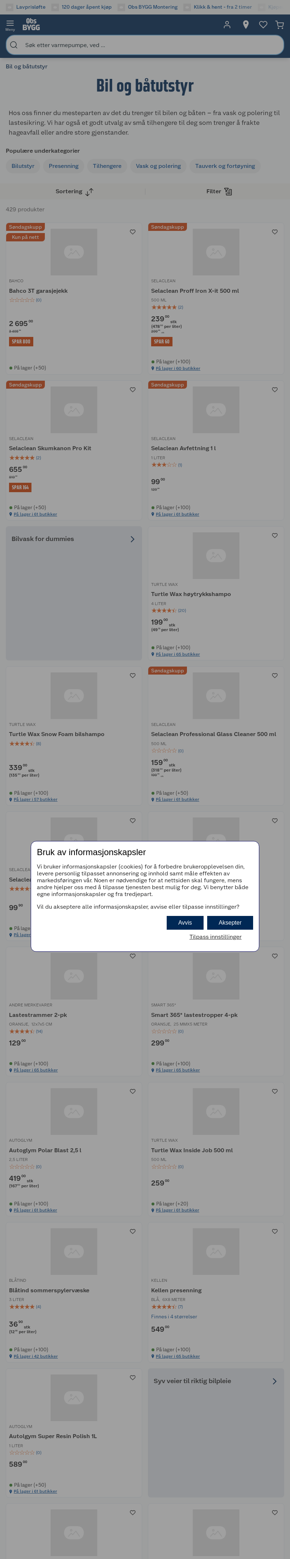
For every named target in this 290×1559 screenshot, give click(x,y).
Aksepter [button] (230, 923)
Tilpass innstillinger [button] (215, 936)
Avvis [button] (185, 923)
